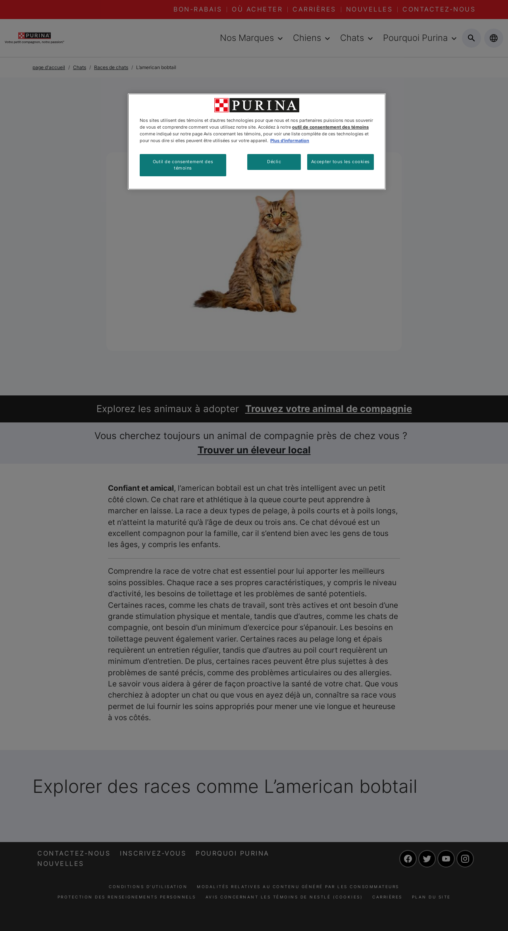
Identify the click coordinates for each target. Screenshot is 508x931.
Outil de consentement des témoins (183, 165)
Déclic (274, 161)
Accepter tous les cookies (340, 161)
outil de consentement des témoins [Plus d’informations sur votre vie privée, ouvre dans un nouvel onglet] (330, 127)
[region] (257, 141)
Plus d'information (289, 140)
